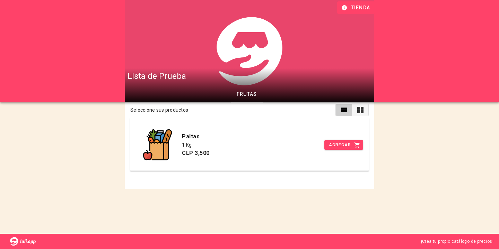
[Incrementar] (343, 145)
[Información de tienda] (356, 7)
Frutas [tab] (247, 94)
